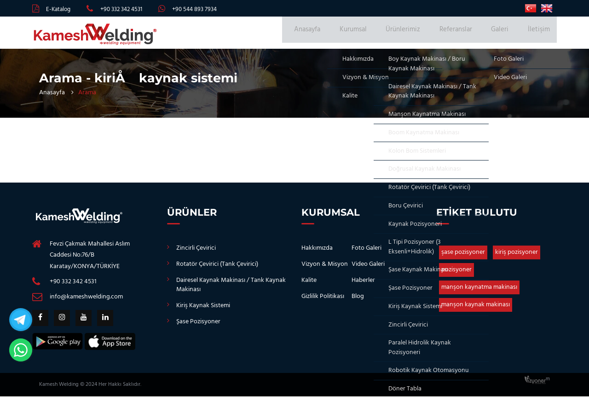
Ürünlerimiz (416, 34)
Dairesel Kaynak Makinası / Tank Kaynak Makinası (231, 289)
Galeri (505, 34)
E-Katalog (58, 9)
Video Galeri (368, 269)
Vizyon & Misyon (324, 269)
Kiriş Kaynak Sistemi (203, 310)
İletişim (538, 34)
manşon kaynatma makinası (479, 291)
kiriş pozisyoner (516, 257)
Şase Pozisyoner (198, 326)
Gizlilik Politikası (322, 301)
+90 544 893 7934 (194, 9)
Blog (358, 301)
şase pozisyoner (463, 257)
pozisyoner (456, 274)
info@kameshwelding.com (86, 301)
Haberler (363, 285)
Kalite (309, 285)
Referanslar (465, 34)
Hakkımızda (317, 252)
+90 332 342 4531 (121, 9)
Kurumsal (370, 34)
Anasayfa (328, 34)
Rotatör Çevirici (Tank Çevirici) (217, 269)
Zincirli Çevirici (196, 252)
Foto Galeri (366, 252)
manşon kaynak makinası (475, 309)
